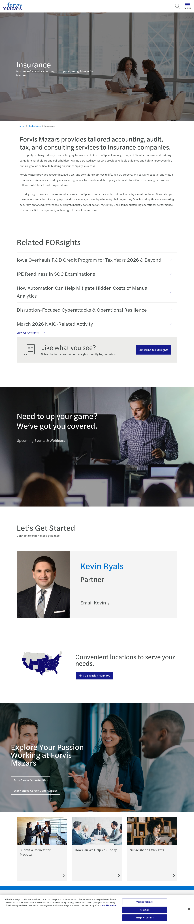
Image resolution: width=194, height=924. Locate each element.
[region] (97, 909)
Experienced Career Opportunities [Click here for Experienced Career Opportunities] (35, 790)
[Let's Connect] (105, 875)
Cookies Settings (144, 901)
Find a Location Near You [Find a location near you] (94, 675)
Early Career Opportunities (30, 780)
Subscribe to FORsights (153, 350)
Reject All (144, 909)
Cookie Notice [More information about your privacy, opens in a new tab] (109, 905)
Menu (187, 6)
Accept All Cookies (144, 917)
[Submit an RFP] (50, 875)
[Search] (177, 6)
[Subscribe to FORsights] (162, 875)
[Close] (189, 909)
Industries (35, 126)
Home (21, 126)
